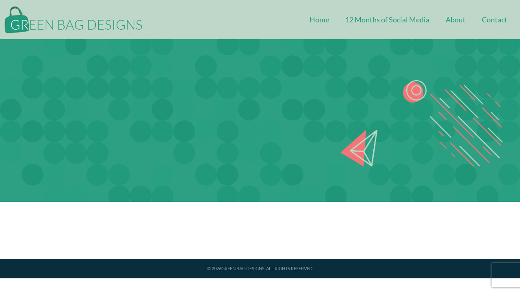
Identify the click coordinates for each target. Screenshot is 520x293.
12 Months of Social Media (387, 19)
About (456, 19)
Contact (494, 19)
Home (319, 19)
